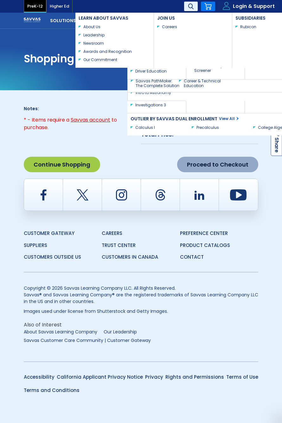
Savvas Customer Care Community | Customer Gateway (87, 340)
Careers (112, 233)
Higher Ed (59, 6)
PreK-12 (35, 6)
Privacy (154, 377)
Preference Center (204, 233)
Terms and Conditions (52, 390)
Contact (237, 20)
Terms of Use (242, 377)
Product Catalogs (205, 245)
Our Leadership (120, 332)
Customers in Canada (130, 257)
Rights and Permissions (194, 377)
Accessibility (39, 377)
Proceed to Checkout (217, 164)
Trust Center (119, 245)
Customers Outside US (52, 257)
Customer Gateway (49, 233)
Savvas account (90, 119)
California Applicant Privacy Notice (100, 377)
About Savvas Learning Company (60, 332)
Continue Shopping (62, 164)
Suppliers (35, 245)
